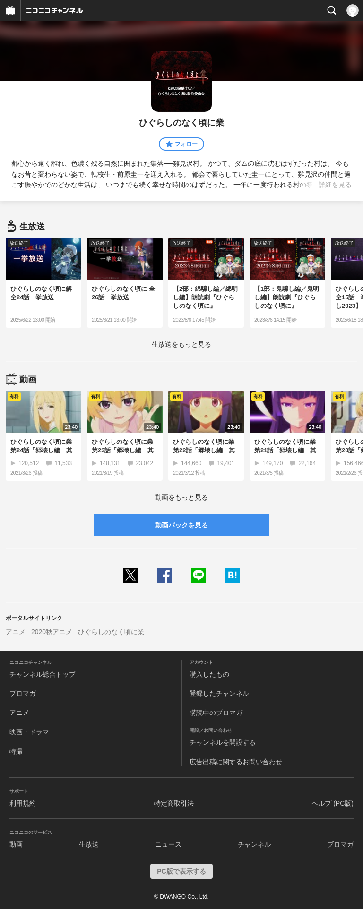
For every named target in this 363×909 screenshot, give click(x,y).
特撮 (16, 751)
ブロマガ (22, 693)
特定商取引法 (174, 803)
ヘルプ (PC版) (332, 803)
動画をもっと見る (181, 497)
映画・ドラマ (29, 732)
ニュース (168, 844)
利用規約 (22, 803)
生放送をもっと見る (181, 344)
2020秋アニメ (51, 632)
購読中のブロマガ (216, 712)
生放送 (89, 844)
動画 (16, 844)
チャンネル (254, 844)
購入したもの (209, 674)
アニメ (16, 632)
